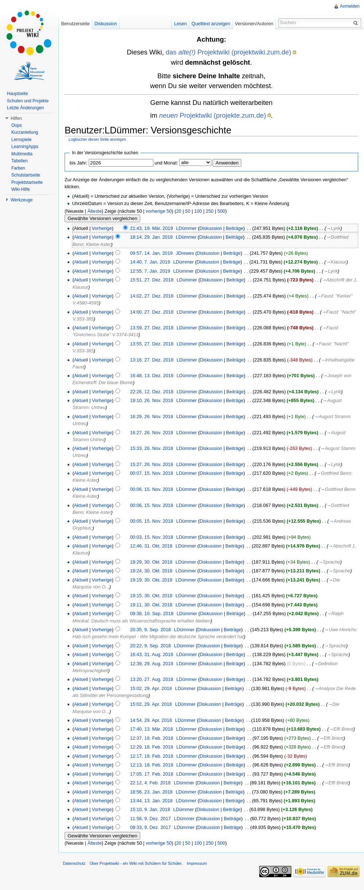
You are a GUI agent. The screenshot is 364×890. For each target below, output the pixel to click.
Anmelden (350, 6)
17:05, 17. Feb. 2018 (151, 774)
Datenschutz (74, 863)
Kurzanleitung (24, 132)
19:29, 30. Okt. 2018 (151, 562)
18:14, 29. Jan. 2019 (151, 237)
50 (187, 211)
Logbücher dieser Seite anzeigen (97, 139)
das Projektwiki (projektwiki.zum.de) (228, 52)
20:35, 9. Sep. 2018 (150, 629)
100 (198, 211)
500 (221, 211)
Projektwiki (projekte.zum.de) (212, 115)
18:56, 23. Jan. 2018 (151, 792)
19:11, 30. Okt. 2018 (151, 604)
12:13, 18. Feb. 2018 (151, 765)
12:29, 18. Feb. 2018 (151, 747)
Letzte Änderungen (25, 107)
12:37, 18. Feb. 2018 (151, 738)
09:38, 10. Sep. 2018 (151, 613)
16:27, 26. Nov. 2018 (151, 432)
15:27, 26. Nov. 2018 (151, 464)
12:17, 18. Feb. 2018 (151, 756)
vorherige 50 (159, 211)
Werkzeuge (21, 199)
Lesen (180, 23)
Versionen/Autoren (254, 23)
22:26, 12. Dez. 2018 (151, 391)
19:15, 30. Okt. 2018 (151, 595)
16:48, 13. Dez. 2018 (151, 375)
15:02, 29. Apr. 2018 (151, 688)
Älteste (94, 211)
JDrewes (185, 253)
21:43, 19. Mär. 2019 (151, 228)
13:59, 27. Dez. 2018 (151, 327)
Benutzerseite (75, 23)
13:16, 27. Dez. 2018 (151, 360)
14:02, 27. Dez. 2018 (151, 296)
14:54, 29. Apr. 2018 (151, 720)
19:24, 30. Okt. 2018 (151, 570)
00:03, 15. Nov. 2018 (151, 537)
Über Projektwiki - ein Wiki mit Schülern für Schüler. (136, 863)
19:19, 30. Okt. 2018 (151, 580)
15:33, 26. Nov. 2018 (151, 448)
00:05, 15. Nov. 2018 (151, 521)
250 (210, 211)
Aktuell (81, 237)
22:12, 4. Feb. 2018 (150, 782)
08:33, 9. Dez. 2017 (150, 827)
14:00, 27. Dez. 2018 (151, 312)
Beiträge (235, 228)
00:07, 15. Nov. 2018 (151, 473)
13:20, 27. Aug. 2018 (151, 679)
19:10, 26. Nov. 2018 (151, 400)
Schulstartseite (25, 175)
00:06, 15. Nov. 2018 (151, 489)
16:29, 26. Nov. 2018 (151, 416)
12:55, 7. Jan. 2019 (150, 271)
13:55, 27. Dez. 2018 (151, 343)
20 (178, 211)
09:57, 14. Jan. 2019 (151, 253)
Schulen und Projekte (28, 100)
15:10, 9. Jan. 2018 (150, 809)
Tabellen (19, 160)
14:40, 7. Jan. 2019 (150, 262)
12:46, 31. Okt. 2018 (151, 546)
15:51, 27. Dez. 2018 (151, 280)
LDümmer (186, 228)
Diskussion (210, 228)
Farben (18, 168)
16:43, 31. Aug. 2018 (151, 654)
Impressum (197, 863)
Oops (16, 125)
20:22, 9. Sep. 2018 (150, 645)
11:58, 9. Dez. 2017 (150, 818)
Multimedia (21, 153)
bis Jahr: (78, 163)
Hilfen (16, 118)
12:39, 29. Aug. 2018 (151, 663)
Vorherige (102, 228)
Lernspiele (21, 139)
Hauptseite (17, 93)
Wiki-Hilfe (20, 189)
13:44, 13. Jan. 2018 (151, 800)
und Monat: (166, 163)
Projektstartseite (27, 182)
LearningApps (24, 146)
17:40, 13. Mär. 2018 (151, 729)
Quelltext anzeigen (211, 23)
